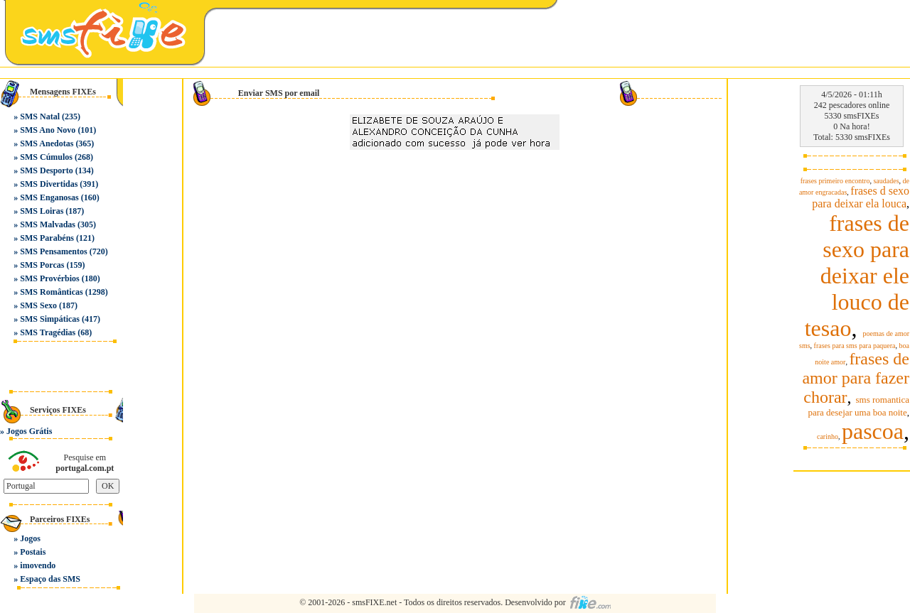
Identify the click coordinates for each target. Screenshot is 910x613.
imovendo (37, 565)
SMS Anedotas (46, 143)
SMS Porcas (42, 265)
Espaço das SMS (50, 579)
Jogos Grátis (29, 431)
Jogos (30, 538)
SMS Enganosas (49, 197)
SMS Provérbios (49, 278)
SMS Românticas (51, 292)
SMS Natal (40, 116)
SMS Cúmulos (46, 157)
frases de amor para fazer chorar (855, 377)
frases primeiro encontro (835, 181)
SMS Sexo (38, 305)
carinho (827, 436)
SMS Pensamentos (53, 251)
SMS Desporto (46, 170)
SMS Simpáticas (50, 319)
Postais (33, 552)
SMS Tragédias (47, 332)
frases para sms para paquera (855, 345)
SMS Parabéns (47, 238)
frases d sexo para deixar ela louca (860, 197)
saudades (886, 181)
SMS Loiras (41, 211)
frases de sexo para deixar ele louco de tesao (857, 275)
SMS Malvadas (47, 224)
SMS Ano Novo (47, 130)
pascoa (873, 431)
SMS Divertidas (48, 184)
